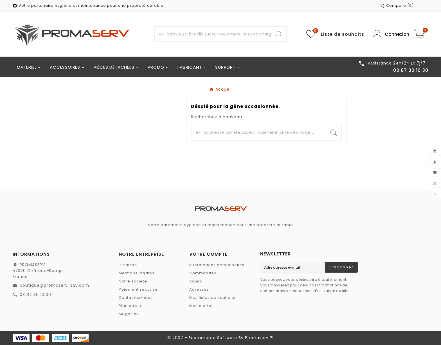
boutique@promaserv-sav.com (54, 285)
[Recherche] (213, 34)
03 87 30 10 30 (35, 294)
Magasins (129, 314)
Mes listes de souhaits (212, 297)
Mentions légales (136, 273)
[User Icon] (389, 34)
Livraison (128, 265)
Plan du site (131, 305)
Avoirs (195, 281)
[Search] (279, 34)
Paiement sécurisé (138, 289)
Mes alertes (201, 305)
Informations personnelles (216, 265)
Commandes (202, 273)
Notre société (133, 281)
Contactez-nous (136, 297)
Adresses (199, 289)
